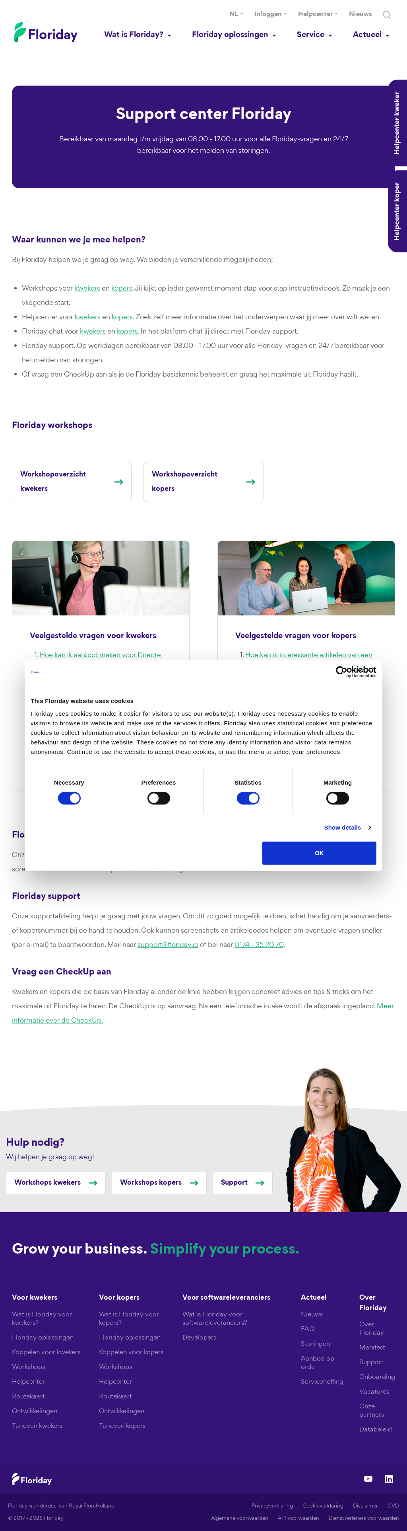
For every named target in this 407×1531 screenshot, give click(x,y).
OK (319, 852)
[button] (236, 14)
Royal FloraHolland (91, 1505)
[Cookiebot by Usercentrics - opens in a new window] (341, 672)
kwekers (87, 288)
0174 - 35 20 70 (259, 944)
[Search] (387, 15)
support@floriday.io (168, 944)
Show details (342, 827)
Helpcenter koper (397, 211)
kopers (121, 288)
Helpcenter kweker (397, 123)
